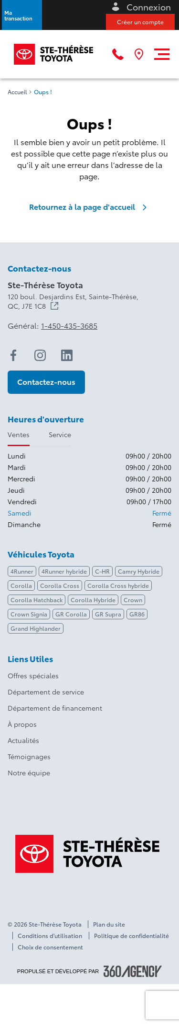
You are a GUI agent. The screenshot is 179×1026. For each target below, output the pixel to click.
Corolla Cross (59, 585)
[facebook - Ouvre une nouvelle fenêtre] (13, 355)
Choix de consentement (50, 947)
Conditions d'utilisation (50, 935)
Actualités (23, 740)
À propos (22, 724)
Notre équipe (29, 772)
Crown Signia (29, 614)
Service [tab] (60, 434)
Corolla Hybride (93, 600)
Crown (133, 600)
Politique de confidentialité (131, 935)
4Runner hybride (64, 571)
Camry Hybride (138, 571)
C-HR (102, 571)
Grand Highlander (36, 628)
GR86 (137, 614)
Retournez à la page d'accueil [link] (89, 206)
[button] (22, 15)
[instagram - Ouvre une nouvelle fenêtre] (40, 355)
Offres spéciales (33, 675)
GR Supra (108, 614)
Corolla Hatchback (37, 600)
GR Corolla (71, 614)
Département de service (46, 691)
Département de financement (55, 708)
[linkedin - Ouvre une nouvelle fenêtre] (67, 355)
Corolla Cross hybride (118, 585)
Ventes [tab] (19, 434)
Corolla (21, 585)
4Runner (22, 571)
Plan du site (109, 924)
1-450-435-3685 (69, 325)
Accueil (17, 92)
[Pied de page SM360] (133, 971)
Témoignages (29, 756)
